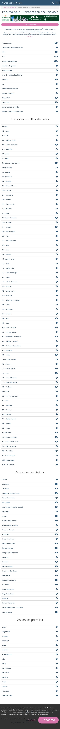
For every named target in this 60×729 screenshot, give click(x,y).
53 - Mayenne (30, 295)
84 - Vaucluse (30, 405)
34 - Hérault (30, 227)
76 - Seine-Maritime (30, 378)
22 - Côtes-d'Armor (30, 186)
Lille (30, 659)
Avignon (30, 636)
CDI (30, 57)
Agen (30, 627)
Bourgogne (30, 502)
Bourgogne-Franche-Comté (30, 507)
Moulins (30, 677)
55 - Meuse (30, 305)
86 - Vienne (30, 414)
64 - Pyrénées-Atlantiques (30, 337)
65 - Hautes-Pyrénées (30, 341)
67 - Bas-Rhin (30, 350)
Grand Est (30, 534)
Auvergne (30, 489)
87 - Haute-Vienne (30, 419)
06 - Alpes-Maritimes (30, 145)
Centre (30, 516)
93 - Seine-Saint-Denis (30, 442)
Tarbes (30, 686)
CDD (30, 52)
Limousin (30, 557)
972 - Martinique (30, 460)
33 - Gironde (30, 222)
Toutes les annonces (9, 7)
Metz (30, 664)
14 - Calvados (30, 168)
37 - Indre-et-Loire (30, 241)
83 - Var (30, 401)
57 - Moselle (30, 314)
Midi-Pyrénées (30, 566)
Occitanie (30, 585)
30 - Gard (30, 213)
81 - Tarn (30, 391)
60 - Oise (30, 323)
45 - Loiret (30, 277)
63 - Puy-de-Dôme (30, 332)
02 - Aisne (30, 131)
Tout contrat (30, 43)
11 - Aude (30, 158)
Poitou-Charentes (30, 603)
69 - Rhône (30, 355)
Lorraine (30, 562)
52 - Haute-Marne (30, 291)
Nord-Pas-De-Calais (30, 571)
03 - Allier (30, 136)
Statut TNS (30, 98)
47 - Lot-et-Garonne (30, 282)
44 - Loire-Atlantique (30, 273)
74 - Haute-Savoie (30, 369)
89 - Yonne (30, 428)
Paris (30, 682)
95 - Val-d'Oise (30, 451)
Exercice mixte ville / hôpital (30, 75)
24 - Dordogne (30, 195)
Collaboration (30, 70)
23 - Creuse (30, 190)
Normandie (30, 576)
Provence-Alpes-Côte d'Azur (30, 608)
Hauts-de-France (30, 544)
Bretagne (30, 512)
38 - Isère (30, 245)
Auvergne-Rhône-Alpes (30, 493)
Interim (30, 79)
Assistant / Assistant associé (30, 48)
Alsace (30, 480)
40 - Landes (30, 254)
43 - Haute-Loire (30, 268)
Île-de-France (30, 548)
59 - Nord (30, 318)
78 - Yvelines (30, 387)
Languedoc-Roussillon (30, 553)
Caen (30, 645)
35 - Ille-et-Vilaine (30, 232)
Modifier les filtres (30, 25)
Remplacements (30, 93)
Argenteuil (30, 632)
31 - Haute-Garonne (30, 218)
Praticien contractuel (30, 89)
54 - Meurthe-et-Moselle (30, 300)
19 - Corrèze (30, 181)
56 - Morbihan (30, 309)
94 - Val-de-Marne (30, 446)
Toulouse (30, 691)
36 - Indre (30, 236)
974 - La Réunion (30, 465)
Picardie (30, 598)
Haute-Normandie (30, 539)
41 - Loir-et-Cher (30, 259)
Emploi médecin (23, 7)
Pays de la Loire (30, 589)
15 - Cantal (30, 172)
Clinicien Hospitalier (30, 66)
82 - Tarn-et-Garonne (30, 396)
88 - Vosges (30, 423)
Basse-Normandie (30, 498)
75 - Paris (30, 373)
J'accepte (48, 720)
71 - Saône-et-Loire (30, 359)
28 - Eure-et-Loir (30, 204)
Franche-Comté (30, 530)
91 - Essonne (30, 433)
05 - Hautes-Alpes (30, 140)
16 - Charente (30, 177)
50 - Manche (30, 286)
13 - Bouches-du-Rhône (30, 163)
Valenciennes (30, 696)
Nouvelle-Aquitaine (30, 580)
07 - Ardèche (30, 149)
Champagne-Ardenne (30, 525)
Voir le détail (32, 720)
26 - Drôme (30, 200)
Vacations (30, 102)
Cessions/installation (30, 61)
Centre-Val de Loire (30, 521)
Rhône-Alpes (30, 612)
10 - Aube (30, 154)
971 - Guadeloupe (30, 455)
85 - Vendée (30, 410)
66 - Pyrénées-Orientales (30, 346)
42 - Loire (30, 264)
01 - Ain (30, 126)
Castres (30, 650)
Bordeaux (30, 641)
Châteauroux (30, 654)
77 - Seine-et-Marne (30, 382)
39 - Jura (30, 250)
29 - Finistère (30, 209)
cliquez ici (30, 36)
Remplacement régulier (30, 107)
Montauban (30, 668)
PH (30, 84)
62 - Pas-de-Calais (30, 327)
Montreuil (30, 673)
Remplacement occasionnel (30, 111)
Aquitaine (30, 484)
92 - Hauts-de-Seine (30, 437)
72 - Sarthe (30, 364)
